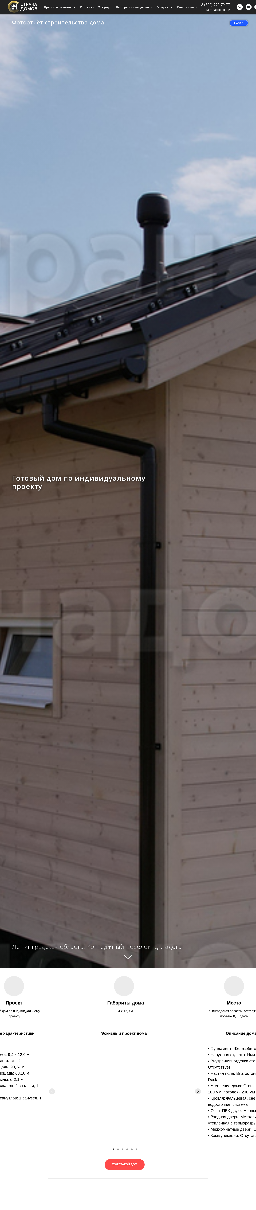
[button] (125, 1164)
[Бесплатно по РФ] (240, 7)
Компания (186, 7)
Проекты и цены (58, 7)
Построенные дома (133, 7)
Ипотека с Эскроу (95, 7)
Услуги (163, 7)
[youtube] (249, 7)
